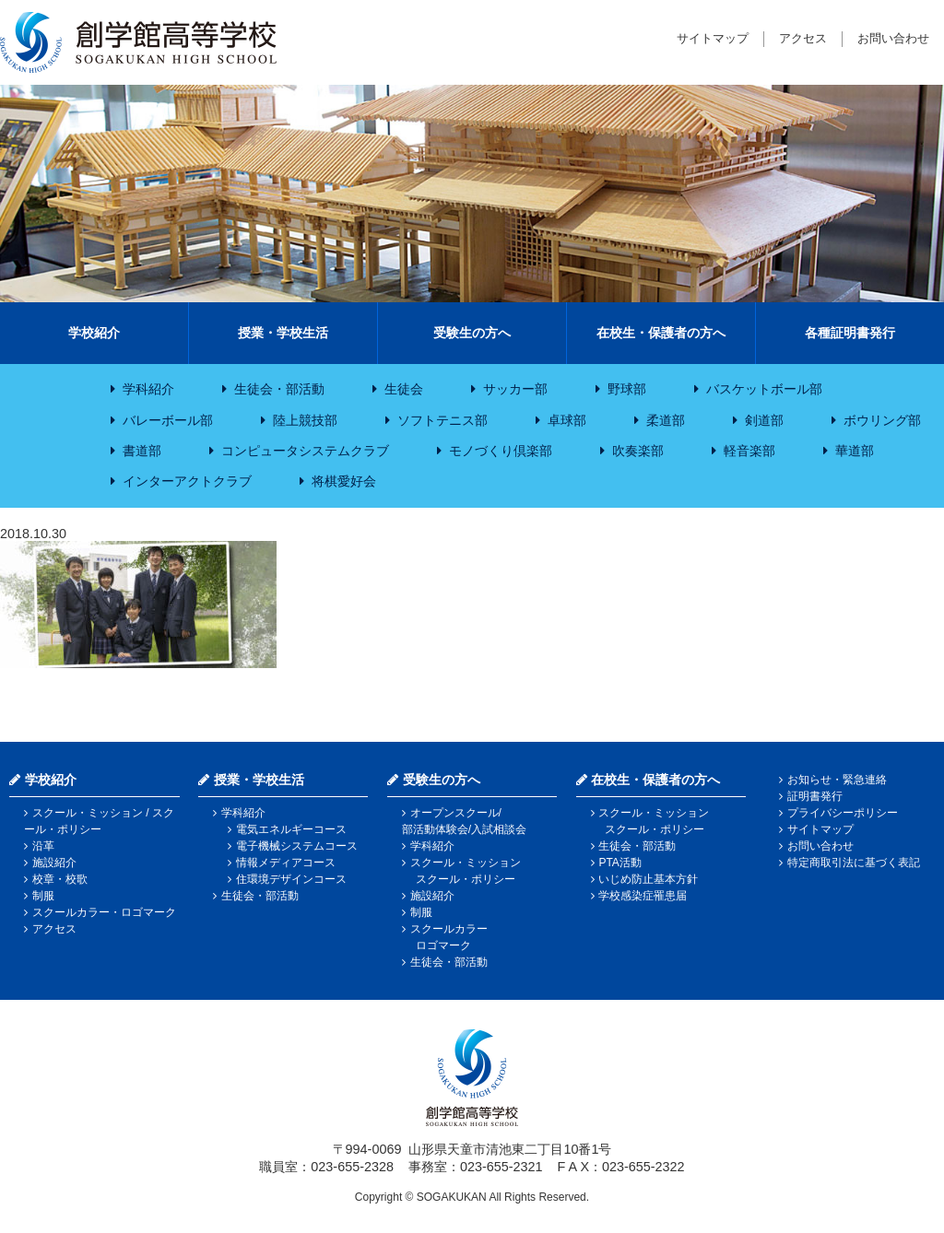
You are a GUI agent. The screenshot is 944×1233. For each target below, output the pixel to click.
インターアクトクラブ (187, 481)
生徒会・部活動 (279, 389)
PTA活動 (619, 862)
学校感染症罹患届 (642, 895)
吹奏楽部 (638, 450)
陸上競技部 (305, 420)
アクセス (803, 38)
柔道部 (665, 420)
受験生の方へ (472, 332)
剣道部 (764, 420)
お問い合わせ (893, 38)
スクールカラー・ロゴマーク (104, 912)
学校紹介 (94, 332)
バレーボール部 (168, 420)
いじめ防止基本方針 (648, 879)
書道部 (142, 450)
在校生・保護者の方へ (661, 332)
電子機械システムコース (297, 846)
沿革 (43, 846)
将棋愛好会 (344, 481)
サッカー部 (515, 389)
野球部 (627, 389)
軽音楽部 (749, 450)
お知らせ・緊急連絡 (837, 779)
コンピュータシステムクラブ (305, 450)
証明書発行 (815, 796)
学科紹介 (148, 389)
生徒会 (403, 389)
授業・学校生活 (283, 332)
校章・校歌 (60, 879)
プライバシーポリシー (842, 812)
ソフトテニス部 (442, 420)
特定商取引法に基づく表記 (853, 862)
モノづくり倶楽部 (500, 450)
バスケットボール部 (764, 389)
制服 (43, 895)
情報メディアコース (286, 862)
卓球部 (567, 420)
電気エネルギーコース (291, 829)
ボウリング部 (882, 420)
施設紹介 (54, 862)
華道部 (854, 450)
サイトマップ (713, 38)
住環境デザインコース (291, 879)
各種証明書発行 (850, 332)
